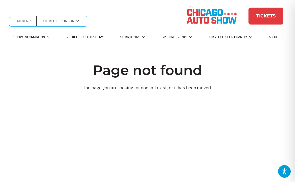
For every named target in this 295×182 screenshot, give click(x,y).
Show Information (31, 37)
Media (25, 21)
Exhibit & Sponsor (59, 21)
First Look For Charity (230, 37)
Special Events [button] (177, 37)
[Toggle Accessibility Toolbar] (284, 171)
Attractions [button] (132, 37)
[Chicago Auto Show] (211, 16)
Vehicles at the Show (84, 37)
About (276, 37)
